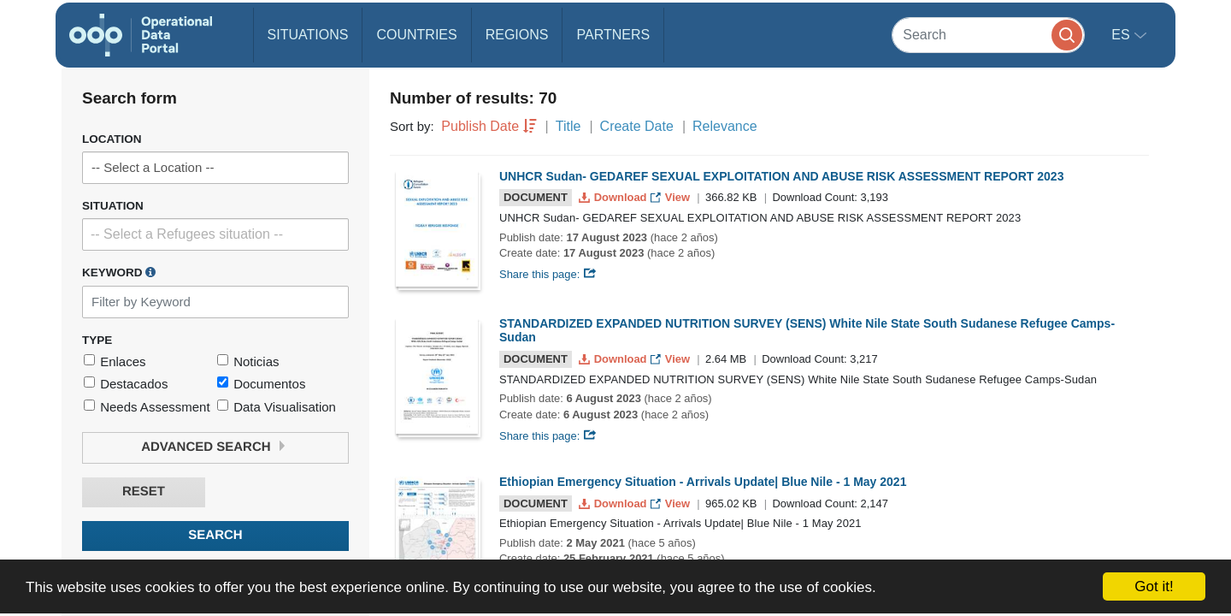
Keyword (119, 272)
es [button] (1122, 34)
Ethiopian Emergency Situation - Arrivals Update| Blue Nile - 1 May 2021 (702, 482)
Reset (143, 491)
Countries (416, 34)
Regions (517, 34)
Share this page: (548, 274)
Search (215, 535)
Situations (308, 34)
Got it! (1153, 586)
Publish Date (480, 126)
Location (112, 139)
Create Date (637, 126)
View (671, 197)
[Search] (988, 34)
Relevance (724, 126)
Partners (613, 34)
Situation (113, 205)
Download (614, 197)
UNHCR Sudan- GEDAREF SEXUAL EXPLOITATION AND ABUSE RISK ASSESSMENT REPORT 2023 (781, 176)
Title (568, 126)
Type (97, 340)
